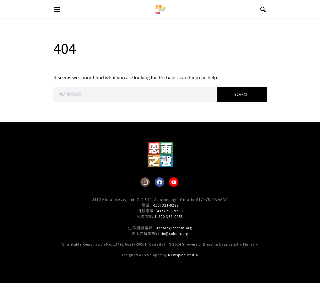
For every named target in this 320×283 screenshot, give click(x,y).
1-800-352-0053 (169, 216)
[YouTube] (173, 182)
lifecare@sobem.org (173, 227)
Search (241, 94)
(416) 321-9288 (165, 205)
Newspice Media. (183, 254)
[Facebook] (159, 182)
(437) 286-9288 (169, 210)
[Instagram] (145, 182)
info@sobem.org (173, 233)
